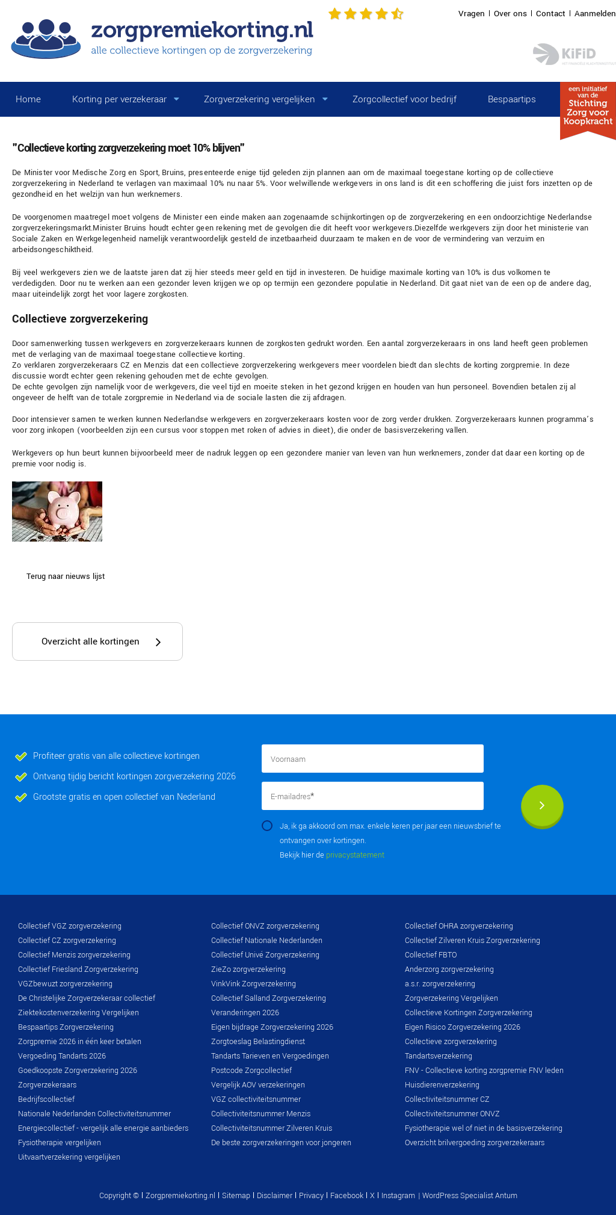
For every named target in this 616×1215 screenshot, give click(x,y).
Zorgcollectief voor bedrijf (405, 99)
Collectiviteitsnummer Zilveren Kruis (271, 1128)
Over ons (510, 13)
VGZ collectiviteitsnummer (256, 1099)
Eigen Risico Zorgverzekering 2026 (462, 1027)
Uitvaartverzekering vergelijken (69, 1157)
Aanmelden (595, 13)
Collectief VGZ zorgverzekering (70, 926)
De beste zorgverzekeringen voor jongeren (281, 1142)
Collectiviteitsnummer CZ (447, 1099)
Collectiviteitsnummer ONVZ (452, 1113)
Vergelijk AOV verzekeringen (258, 1085)
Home (28, 99)
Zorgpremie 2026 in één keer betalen (79, 1041)
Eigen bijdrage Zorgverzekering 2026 (272, 1027)
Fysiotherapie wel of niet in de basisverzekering (483, 1128)
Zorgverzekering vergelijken (259, 99)
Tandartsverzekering (438, 1056)
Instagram (398, 1195)
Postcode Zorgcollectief (251, 1070)
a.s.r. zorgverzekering (440, 983)
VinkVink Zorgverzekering (253, 983)
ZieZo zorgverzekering (248, 969)
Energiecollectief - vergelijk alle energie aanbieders (103, 1128)
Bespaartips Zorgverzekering (66, 1027)
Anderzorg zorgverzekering (449, 969)
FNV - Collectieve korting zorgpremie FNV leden (484, 1070)
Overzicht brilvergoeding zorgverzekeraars (474, 1142)
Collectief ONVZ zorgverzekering (265, 926)
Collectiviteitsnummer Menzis (260, 1113)
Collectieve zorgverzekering (451, 1041)
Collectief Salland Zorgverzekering (268, 998)
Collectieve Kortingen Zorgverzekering (468, 1012)
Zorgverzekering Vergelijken (451, 998)
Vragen (471, 13)
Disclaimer (274, 1195)
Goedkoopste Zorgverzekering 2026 (77, 1070)
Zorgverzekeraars (47, 1085)
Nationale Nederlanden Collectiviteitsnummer (94, 1113)
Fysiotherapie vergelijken (59, 1142)
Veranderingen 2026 (245, 1012)
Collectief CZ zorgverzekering (67, 940)
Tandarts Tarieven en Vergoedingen (270, 1056)
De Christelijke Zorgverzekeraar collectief (86, 998)
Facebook (346, 1195)
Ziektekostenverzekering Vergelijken (78, 1012)
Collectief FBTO (431, 955)
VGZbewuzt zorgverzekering (65, 983)
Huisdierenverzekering (442, 1085)
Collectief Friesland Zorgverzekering (78, 969)
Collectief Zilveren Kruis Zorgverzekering (472, 940)
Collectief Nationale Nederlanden (266, 940)
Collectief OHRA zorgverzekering (459, 926)
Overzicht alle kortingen (91, 641)
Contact (550, 13)
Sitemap (236, 1195)
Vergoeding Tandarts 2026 (62, 1056)
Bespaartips (512, 99)
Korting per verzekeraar (119, 99)
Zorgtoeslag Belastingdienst (258, 1041)
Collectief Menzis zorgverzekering (74, 955)
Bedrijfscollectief (46, 1099)
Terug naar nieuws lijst (65, 576)
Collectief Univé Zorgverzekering (265, 955)
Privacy (311, 1195)
